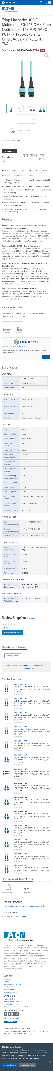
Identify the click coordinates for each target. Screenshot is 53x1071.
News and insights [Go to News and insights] (10, 992)
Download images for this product (17, 916)
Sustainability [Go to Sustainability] (9, 989)
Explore (45, 357)
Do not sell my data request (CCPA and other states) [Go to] (26, 1032)
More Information (27, 1065)
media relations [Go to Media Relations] (9, 999)
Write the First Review (12, 633)
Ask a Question (12, 656)
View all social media (11, 1018)
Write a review (16, 140)
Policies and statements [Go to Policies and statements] (13, 1001)
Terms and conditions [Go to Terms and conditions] (12, 1004)
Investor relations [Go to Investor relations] (10, 987)
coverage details (11, 212)
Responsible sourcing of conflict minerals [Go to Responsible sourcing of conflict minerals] (19, 1007)
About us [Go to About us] (7, 979)
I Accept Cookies (10, 1065)
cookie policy (34, 1058)
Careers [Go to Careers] (7, 981)
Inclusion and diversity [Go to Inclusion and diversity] (12, 984)
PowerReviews (33, 618)
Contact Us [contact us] (10, 1022)
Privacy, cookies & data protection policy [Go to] (19, 1031)
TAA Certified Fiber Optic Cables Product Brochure (23, 906)
